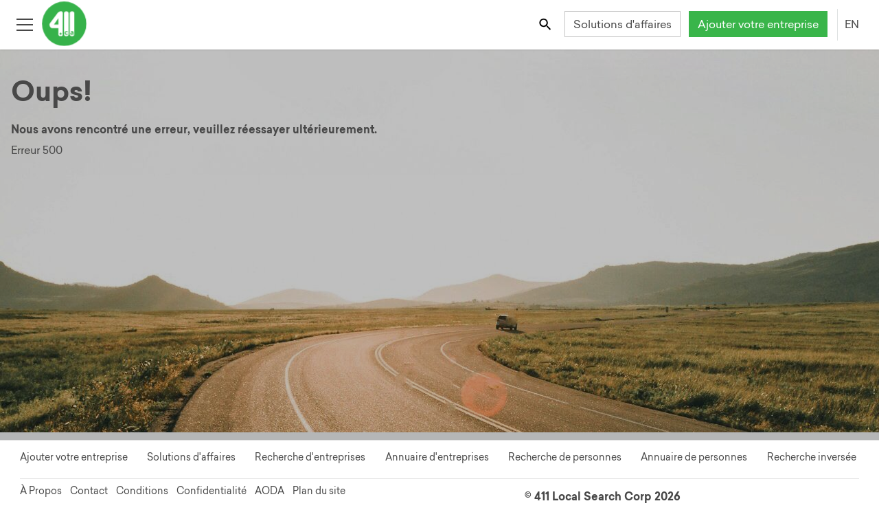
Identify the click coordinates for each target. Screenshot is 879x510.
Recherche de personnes (564, 457)
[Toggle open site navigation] (24, 24)
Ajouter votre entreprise (758, 24)
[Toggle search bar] (546, 24)
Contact (89, 491)
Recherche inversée (811, 457)
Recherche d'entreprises (310, 457)
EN (852, 24)
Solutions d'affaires (622, 24)
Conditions (142, 491)
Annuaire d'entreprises (437, 457)
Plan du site (319, 491)
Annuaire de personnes (694, 457)
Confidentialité (211, 491)
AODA (269, 491)
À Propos (41, 491)
